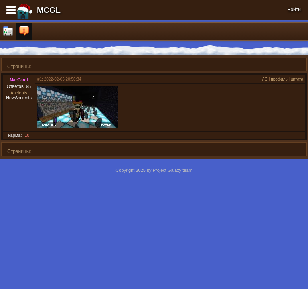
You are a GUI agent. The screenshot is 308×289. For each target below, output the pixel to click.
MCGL (49, 10)
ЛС (264, 79)
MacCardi (19, 80)
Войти (294, 9)
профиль (279, 79)
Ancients (18, 92)
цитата (297, 79)
